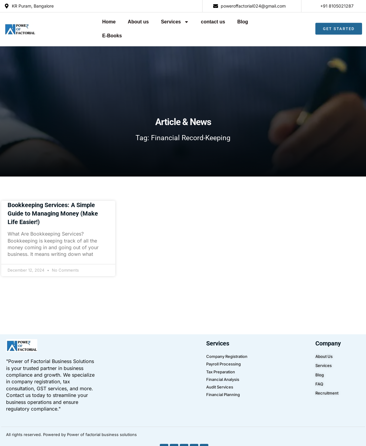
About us (108, 20)
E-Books (240, 20)
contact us (183, 20)
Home (79, 20)
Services (145, 20)
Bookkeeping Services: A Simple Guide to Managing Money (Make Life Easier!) (53, 199)
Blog (212, 20)
